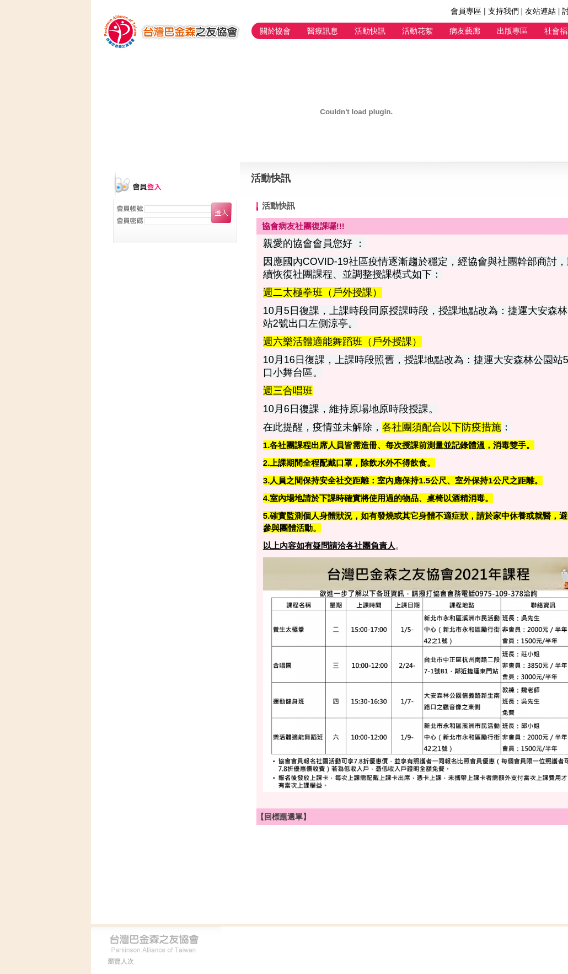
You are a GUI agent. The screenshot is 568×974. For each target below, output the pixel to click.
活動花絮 (417, 30)
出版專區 (512, 30)
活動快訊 (370, 30)
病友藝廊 (464, 30)
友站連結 (540, 11)
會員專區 (466, 11)
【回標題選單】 (283, 816)
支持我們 (503, 11)
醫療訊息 (322, 30)
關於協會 (275, 30)
